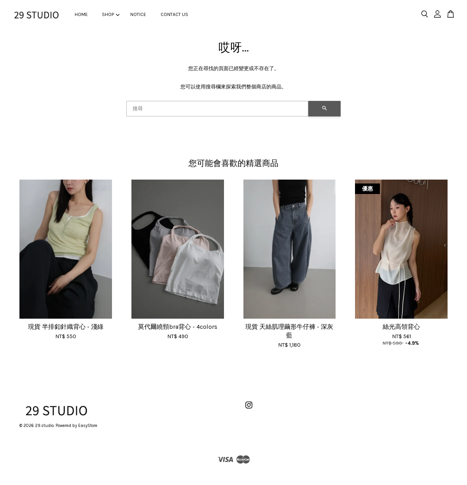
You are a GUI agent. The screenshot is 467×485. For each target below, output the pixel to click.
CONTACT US (174, 14)
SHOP (110, 14)
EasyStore (87, 425)
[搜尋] (217, 108)
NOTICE (138, 14)
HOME (81, 14)
